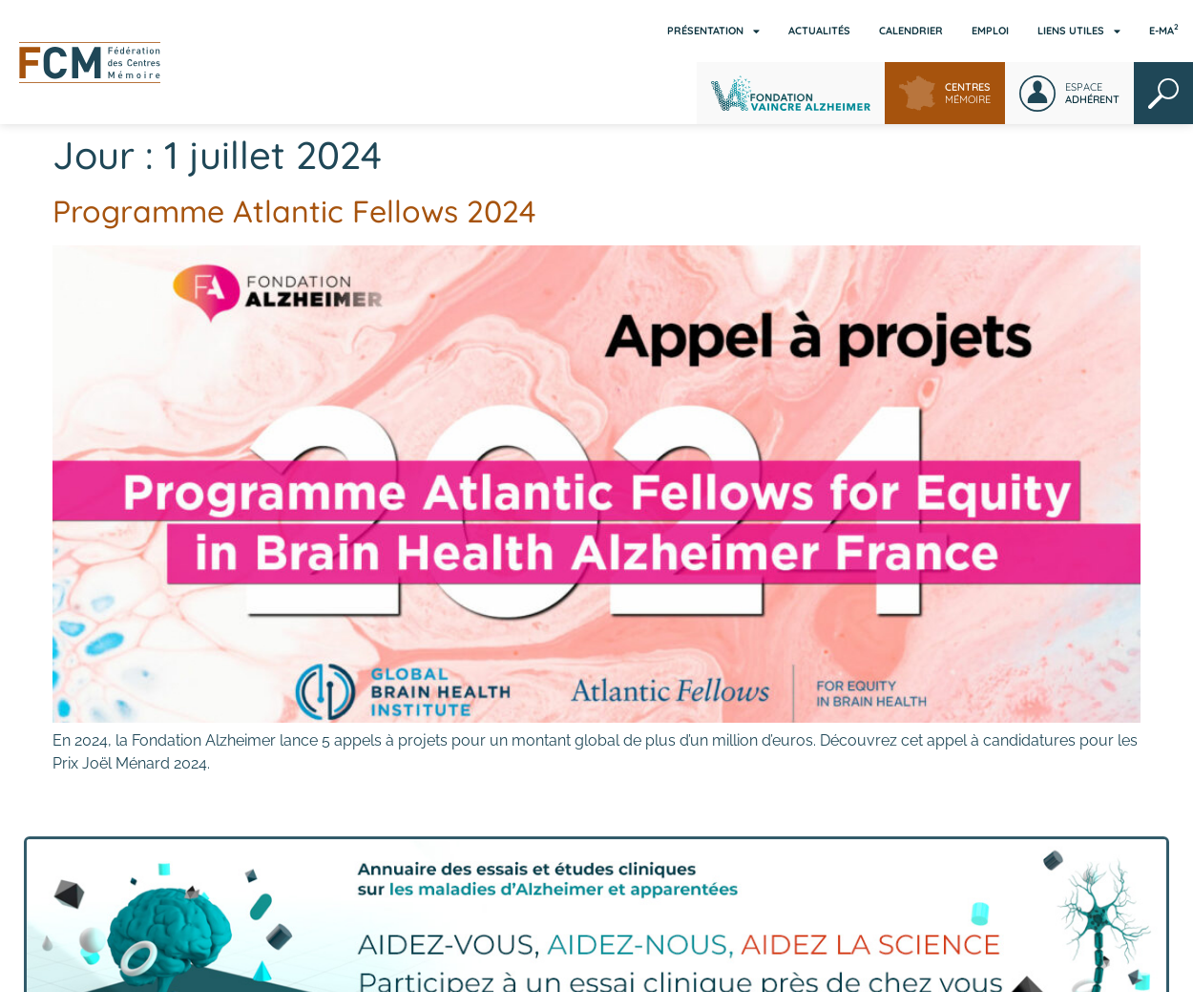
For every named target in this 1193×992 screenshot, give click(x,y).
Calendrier (911, 30)
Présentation (713, 31)
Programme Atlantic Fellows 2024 (294, 211)
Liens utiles (1078, 31)
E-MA (1164, 29)
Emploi (990, 30)
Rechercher (1163, 93)
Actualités (819, 30)
